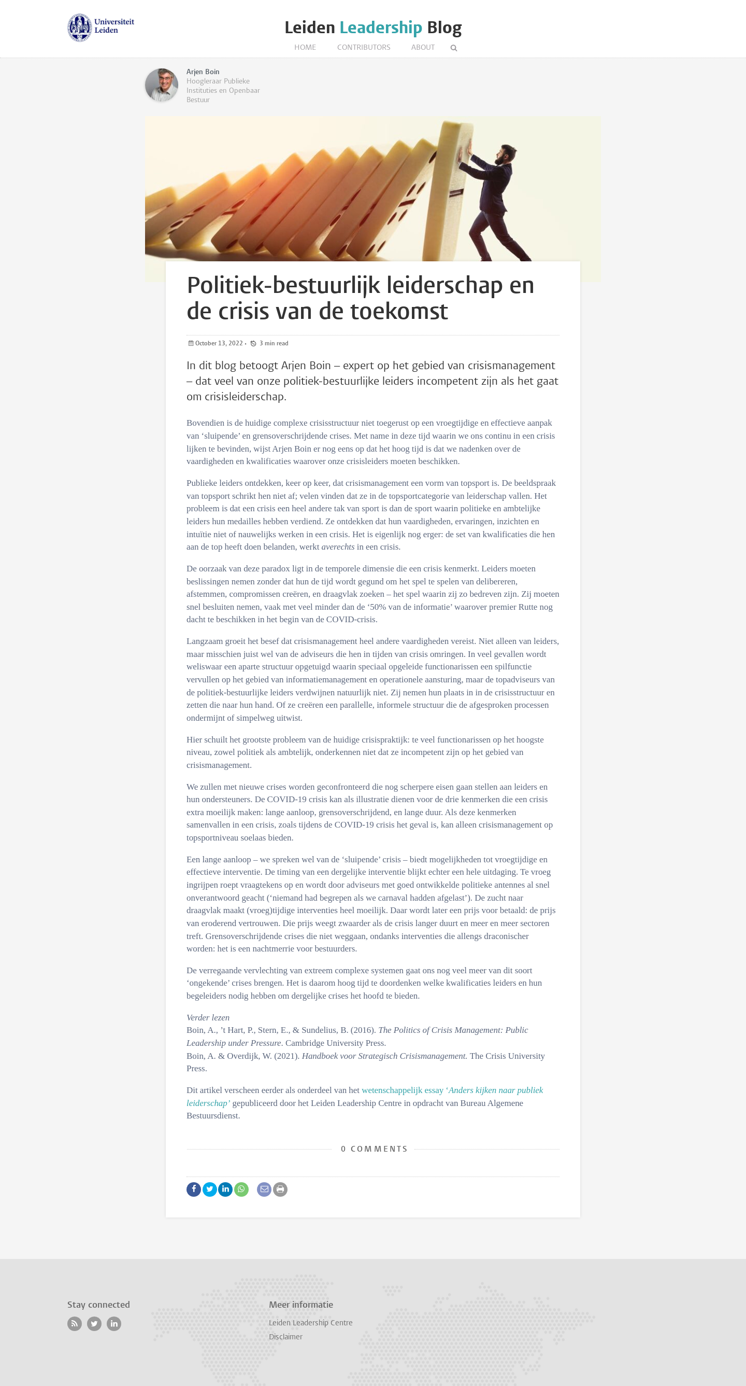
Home (305, 48)
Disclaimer (286, 1337)
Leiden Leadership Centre (311, 1323)
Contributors (364, 48)
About (423, 48)
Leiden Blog (373, 28)
